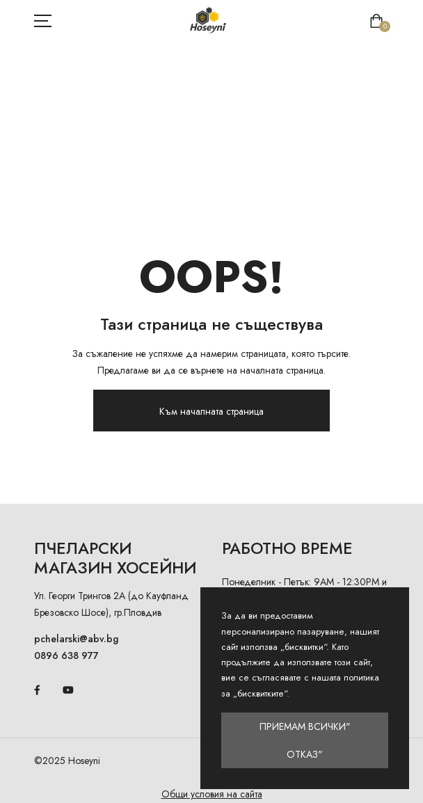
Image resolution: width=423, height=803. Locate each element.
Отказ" (305, 754)
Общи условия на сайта (211, 794)
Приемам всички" (305, 726)
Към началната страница (211, 411)
